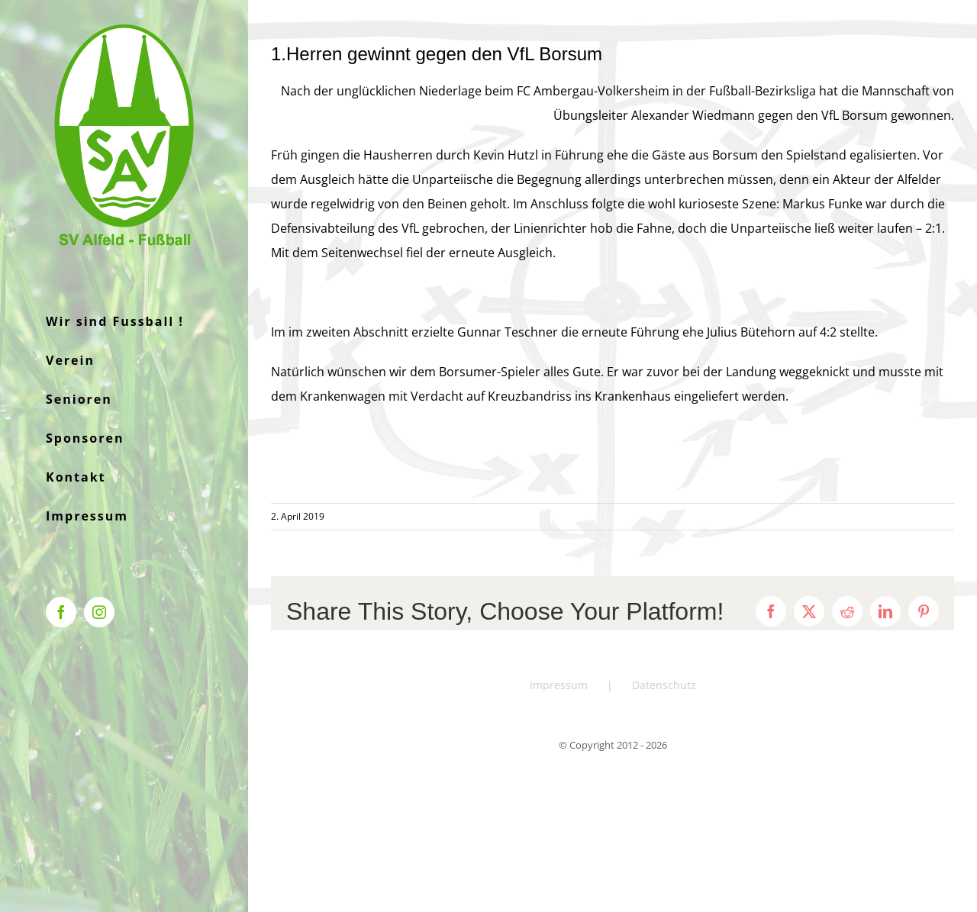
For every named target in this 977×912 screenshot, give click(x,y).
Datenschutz (664, 685)
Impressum (559, 685)
